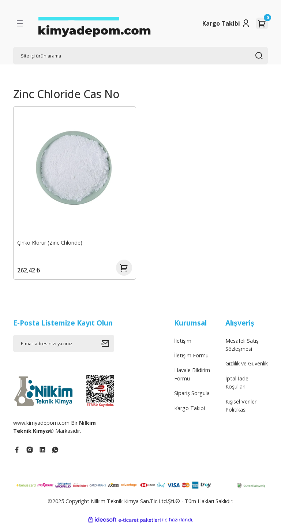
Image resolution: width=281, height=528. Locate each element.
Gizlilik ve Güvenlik (246, 366)
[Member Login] (246, 23)
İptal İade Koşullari (236, 385)
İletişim (182, 343)
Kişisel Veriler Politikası (240, 408)
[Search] (140, 55)
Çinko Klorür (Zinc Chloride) (50, 241)
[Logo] (94, 23)
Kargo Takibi (221, 23)
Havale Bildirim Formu (192, 376)
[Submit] (107, 346)
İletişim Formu (191, 358)
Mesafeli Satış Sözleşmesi (242, 347)
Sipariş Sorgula (192, 396)
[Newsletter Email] (63, 346)
